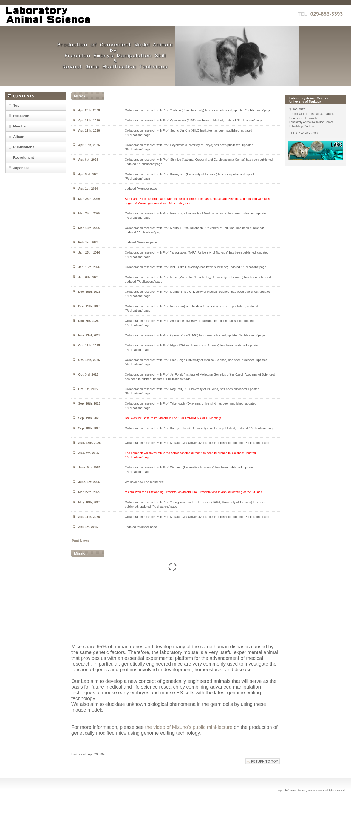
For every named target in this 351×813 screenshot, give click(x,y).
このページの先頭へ (262, 761)
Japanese (21, 168)
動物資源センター (315, 150)
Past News (80, 541)
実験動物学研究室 (60, 15)
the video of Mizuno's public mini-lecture (189, 727)
